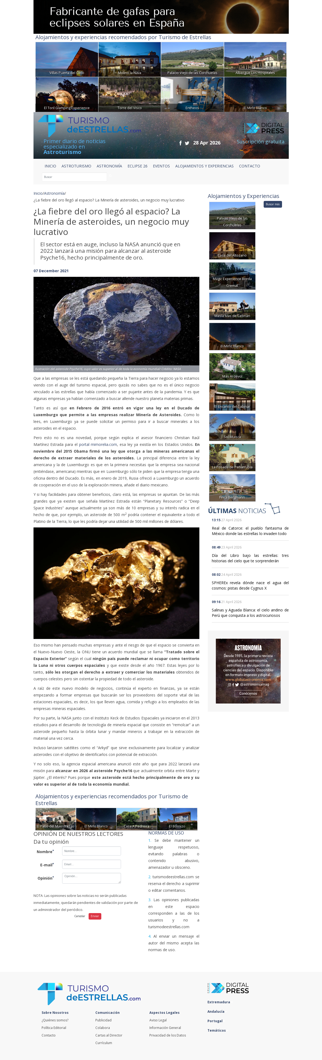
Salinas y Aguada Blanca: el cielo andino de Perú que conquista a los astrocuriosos (250, 612)
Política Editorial (54, 1027)
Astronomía (54, 193)
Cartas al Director (108, 1035)
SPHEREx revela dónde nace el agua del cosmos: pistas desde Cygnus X (250, 585)
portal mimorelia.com (97, 444)
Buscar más (273, 204)
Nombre (45, 851)
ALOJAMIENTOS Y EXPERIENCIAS (204, 166)
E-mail (47, 864)
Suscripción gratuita (260, 141)
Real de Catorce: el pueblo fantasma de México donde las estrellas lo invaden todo (250, 531)
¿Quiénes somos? (55, 1020)
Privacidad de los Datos (167, 1035)
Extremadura (220, 1002)
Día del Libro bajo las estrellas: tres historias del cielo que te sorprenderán (250, 558)
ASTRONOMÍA (109, 166)
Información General (165, 1027)
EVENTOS (161, 166)
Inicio (50, 166)
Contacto (49, 1035)
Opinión (46, 878)
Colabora (102, 1027)
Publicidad (103, 1020)
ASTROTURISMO (76, 166)
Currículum (103, 1043)
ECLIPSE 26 (137, 166)
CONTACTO (249, 166)
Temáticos (218, 1030)
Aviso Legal (158, 1020)
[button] (45, 319)
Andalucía (217, 1011)
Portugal (216, 1021)
